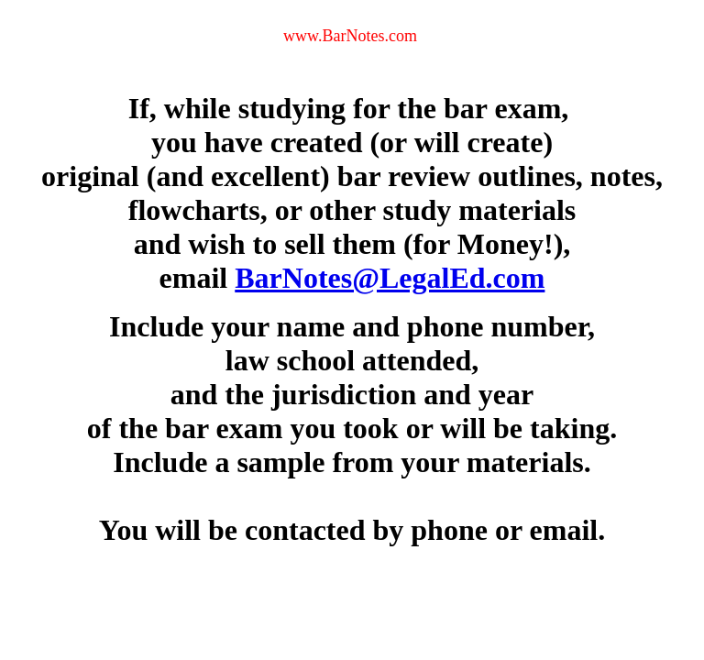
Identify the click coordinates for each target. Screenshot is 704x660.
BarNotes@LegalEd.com (389, 277)
